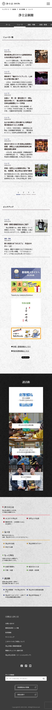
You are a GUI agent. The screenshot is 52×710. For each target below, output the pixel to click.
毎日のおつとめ (34, 567)
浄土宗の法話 (9, 543)
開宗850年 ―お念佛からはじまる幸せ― (15, 523)
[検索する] (44, 679)
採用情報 (8, 632)
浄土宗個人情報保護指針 (13, 646)
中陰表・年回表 (34, 570)
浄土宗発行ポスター (35, 543)
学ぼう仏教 (9, 547)
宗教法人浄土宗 (12, 616)
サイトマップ (9, 637)
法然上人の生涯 (34, 518)
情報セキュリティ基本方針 (14, 650)
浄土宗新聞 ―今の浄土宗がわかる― (15, 591)
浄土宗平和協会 (34, 595)
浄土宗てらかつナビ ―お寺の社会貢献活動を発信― (14, 596)
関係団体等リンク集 (12, 628)
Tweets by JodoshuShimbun (22, 295)
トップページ (5, 9)
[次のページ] (34, 192)
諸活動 (13, 9)
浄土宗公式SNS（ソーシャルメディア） (18, 655)
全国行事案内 (9, 567)
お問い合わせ (9, 623)
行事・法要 (9, 570)
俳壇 (14, 346)
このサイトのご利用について (15, 641)
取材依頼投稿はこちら (21, 351)
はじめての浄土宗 (11, 518)
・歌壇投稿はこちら (23, 346)
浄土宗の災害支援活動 (36, 590)
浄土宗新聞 (21, 9)
